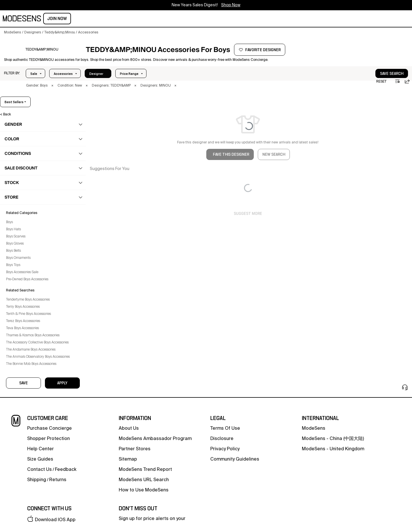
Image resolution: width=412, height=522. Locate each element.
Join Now (395, 18)
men (71, 19)
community (174, 19)
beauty (88, 19)
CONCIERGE (238, 19)
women (53, 19)
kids (106, 19)
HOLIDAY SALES (206, 19)
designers (145, 19)
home (122, 19)
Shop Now (230, 5)
